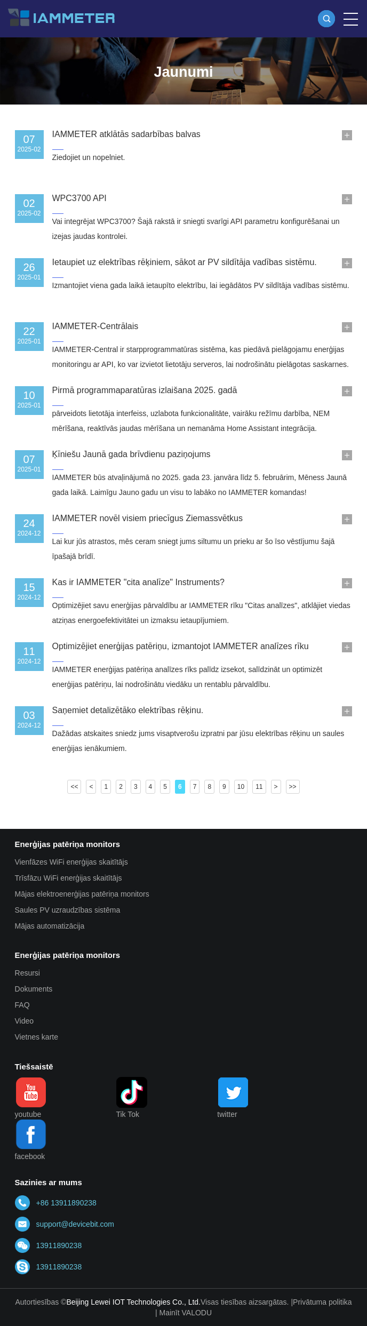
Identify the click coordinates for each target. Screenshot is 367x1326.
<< (74, 786)
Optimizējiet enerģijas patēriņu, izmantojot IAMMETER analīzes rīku (180, 646)
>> (293, 786)
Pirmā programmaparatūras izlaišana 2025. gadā (144, 390)
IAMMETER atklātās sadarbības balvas (126, 134)
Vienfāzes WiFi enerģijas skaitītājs (71, 862)
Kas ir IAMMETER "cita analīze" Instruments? (138, 582)
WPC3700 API (79, 198)
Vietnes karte (36, 1037)
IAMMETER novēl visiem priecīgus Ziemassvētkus (147, 518)
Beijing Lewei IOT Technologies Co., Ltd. (133, 1302)
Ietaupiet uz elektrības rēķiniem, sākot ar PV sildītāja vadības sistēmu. (184, 262)
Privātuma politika (322, 1302)
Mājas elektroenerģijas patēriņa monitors (82, 894)
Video (24, 1021)
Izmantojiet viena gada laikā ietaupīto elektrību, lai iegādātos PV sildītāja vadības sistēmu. (200, 285)
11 (259, 786)
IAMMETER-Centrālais (95, 326)
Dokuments (34, 989)
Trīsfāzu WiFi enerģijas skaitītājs (68, 878)
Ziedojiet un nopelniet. (88, 157)
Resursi (27, 973)
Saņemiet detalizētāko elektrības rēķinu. (128, 710)
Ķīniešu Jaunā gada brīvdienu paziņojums (131, 454)
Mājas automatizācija (50, 926)
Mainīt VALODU (185, 1312)
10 (240, 786)
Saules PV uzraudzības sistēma (68, 910)
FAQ (22, 1005)
